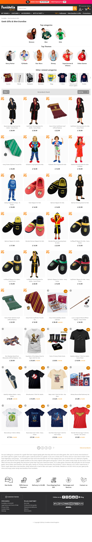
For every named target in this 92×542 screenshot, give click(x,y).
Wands (19, 84)
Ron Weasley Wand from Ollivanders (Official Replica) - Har (12, 357)
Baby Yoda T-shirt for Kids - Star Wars (57, 395)
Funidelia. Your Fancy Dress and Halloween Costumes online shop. (8, 8)
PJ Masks (24, 63)
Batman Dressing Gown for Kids (80, 203)
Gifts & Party (38, 13)
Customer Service (12, 497)
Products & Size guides (30, 505)
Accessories (25, 13)
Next (90, 78)
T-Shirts (63, 84)
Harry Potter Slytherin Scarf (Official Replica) (12, 318)
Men (46, 42)
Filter (5, 92)
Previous (2, 78)
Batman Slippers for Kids (57, 203)
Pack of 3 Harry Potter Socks (57, 356)
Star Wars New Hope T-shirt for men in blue (57, 433)
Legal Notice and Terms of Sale (9, 505)
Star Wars (39, 63)
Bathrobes (41, 84)
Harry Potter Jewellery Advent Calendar (57, 318)
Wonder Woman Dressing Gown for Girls (57, 242)
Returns (26, 509)
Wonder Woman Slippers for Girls (35, 241)
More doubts (27, 511)
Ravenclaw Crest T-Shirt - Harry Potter (34, 433)
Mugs (51, 84)
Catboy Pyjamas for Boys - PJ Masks (12, 203)
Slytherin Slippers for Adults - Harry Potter (57, 280)
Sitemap (3, 511)
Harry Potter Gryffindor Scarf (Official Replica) (57, 127)
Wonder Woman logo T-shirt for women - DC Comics (80, 433)
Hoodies (84, 84)
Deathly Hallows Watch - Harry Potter (12, 395)
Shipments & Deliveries (30, 507)
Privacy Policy (5, 507)
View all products (85, 448)
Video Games (82, 63)
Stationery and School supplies (73, 84)
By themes (5, 13)
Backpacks (30, 84)
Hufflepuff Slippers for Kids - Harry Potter (79, 242)
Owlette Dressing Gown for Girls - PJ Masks (80, 165)
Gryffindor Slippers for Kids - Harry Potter (79, 280)
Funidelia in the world (7, 503)
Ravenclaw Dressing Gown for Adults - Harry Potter (12, 127)
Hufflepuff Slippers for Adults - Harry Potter (12, 280)
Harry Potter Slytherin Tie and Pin (12, 164)
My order (26, 503)
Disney (53, 63)
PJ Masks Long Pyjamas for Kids (34, 164)
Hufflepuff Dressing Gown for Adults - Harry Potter (35, 280)
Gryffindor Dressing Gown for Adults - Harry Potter (35, 127)
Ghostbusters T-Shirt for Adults (34, 394)
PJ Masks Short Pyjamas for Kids (57, 164)
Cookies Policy (5, 509)
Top (56, 13)
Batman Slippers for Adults (12, 241)
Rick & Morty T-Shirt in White (12, 433)
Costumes (15, 13)
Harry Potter (10, 63)
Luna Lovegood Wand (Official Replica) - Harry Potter (80, 318)
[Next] (53, 447)
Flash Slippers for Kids (35, 203)
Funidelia (3, 18)
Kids (60, 42)
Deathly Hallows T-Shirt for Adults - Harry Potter (80, 357)
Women (31, 42)
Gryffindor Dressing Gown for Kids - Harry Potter (79, 127)
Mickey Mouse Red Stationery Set (80, 394)
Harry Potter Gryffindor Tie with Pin (35, 318)
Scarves (8, 84)
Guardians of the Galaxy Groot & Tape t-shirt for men (35, 357)
